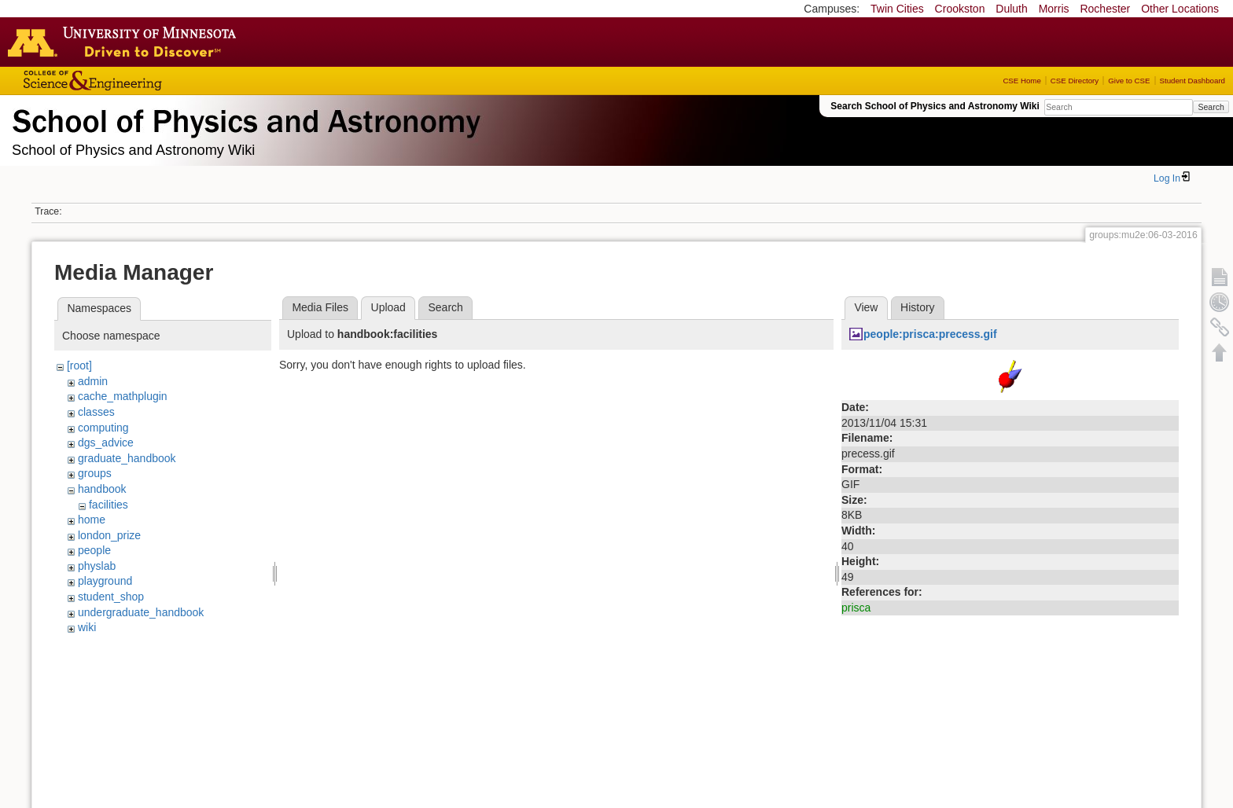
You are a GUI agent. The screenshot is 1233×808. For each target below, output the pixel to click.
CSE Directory (1075, 80)
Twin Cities (897, 8)
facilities (108, 504)
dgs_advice (106, 442)
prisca (855, 607)
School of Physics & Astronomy (244, 118)
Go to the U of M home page (126, 41)
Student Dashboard (1192, 80)
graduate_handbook (127, 458)
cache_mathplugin (122, 396)
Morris (1054, 8)
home (91, 519)
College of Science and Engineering (141, 80)
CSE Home (1021, 80)
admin (93, 381)
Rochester (1105, 8)
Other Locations (1180, 8)
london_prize (109, 535)
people (94, 550)
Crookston (960, 8)
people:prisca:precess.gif (930, 334)
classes (96, 412)
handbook (102, 489)
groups (95, 473)
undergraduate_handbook (141, 612)
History (917, 307)
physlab (97, 566)
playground (105, 581)
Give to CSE (1129, 80)
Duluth (1011, 8)
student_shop (111, 596)
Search (1211, 107)
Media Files (320, 307)
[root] (79, 365)
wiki (87, 627)
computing (103, 427)
